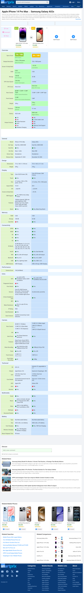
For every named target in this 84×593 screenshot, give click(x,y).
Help (74, 578)
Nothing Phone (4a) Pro (24, 523)
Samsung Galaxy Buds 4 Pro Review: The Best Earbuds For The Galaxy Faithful (34, 469)
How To (14, 6)
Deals (29, 590)
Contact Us (75, 576)
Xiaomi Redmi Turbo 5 (56, 523)
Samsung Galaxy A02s (38, 43)
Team (74, 570)
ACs (29, 582)
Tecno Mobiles (45, 588)
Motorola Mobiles (46, 576)
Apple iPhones (45, 582)
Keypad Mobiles (62, 590)
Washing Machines (32, 586)
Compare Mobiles (77, 584)
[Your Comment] (27, 450)
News (3, 6)
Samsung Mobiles (46, 568)
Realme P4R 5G (71, 523)
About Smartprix (76, 568)
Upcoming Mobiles (62, 576)
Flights (78, 6)
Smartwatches (31, 576)
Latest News (76, 586)
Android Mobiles (62, 582)
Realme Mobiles (46, 572)
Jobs (74, 574)
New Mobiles (61, 574)
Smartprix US (4, 582)
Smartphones (61, 568)
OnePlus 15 (37, 523)
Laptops (32, 6)
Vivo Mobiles (45, 574)
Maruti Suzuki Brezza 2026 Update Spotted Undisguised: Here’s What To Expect (34, 485)
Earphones (30, 574)
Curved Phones (61, 572)
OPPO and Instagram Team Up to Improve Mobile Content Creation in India (33, 477)
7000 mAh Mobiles (62, 586)
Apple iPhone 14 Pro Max (22, 43)
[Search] (31, 2)
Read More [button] (78, 19)
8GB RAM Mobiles (62, 578)
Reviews (9, 6)
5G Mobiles (60, 570)
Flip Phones (61, 588)
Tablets (26, 6)
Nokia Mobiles (45, 590)
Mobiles (20, 6)
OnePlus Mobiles (46, 578)
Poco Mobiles (45, 586)
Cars (29, 572)
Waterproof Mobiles (62, 584)
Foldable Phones (62, 580)
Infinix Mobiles (45, 584)
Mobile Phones (31, 568)
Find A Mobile (76, 582)
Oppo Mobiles (45, 580)
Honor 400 (4, 523)
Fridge (29, 584)
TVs (37, 6)
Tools (74, 580)
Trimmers (30, 588)
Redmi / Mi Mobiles (46, 570)
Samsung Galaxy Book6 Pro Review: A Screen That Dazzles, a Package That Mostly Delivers (37, 461)
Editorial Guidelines (77, 572)
